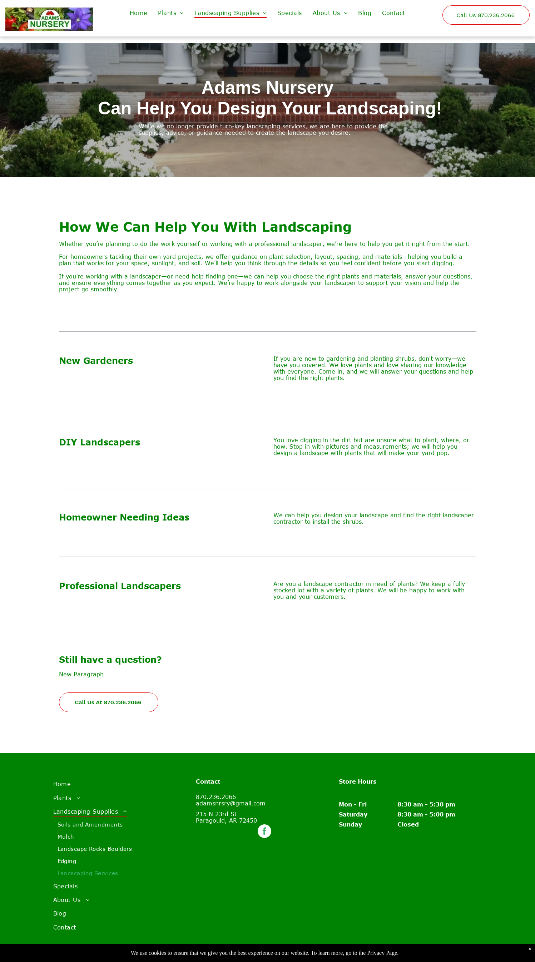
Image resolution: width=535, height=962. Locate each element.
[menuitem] (138, 13)
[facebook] (264, 832)
